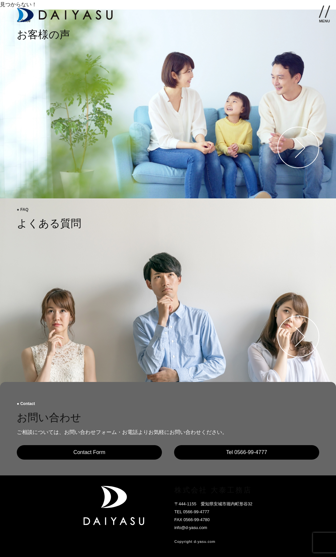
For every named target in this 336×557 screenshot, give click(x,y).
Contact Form (89, 452)
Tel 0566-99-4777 (246, 452)
